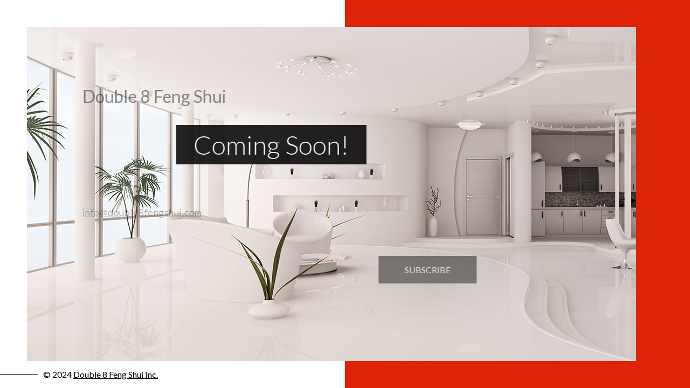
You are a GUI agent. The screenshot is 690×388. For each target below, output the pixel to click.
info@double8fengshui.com (138, 212)
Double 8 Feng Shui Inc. (115, 374)
